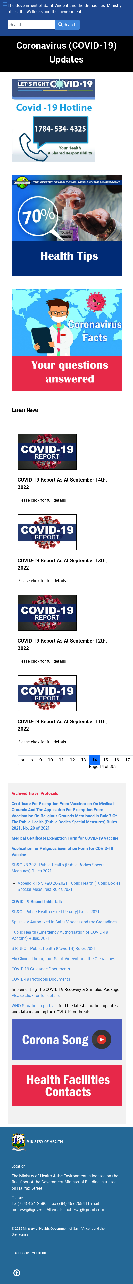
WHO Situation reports (32, 1005)
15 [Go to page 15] (105, 760)
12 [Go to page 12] (72, 760)
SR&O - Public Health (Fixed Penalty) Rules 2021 (56, 911)
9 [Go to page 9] (40, 760)
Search (67, 24)
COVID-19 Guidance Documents (41, 969)
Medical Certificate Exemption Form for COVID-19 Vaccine (65, 838)
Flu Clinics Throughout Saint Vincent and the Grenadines (63, 958)
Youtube (39, 1253)
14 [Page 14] (94, 760)
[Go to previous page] (32, 760)
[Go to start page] (23, 760)
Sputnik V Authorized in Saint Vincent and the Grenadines (64, 922)
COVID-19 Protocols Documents (41, 979)
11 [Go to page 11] (61, 760)
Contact (18, 1197)
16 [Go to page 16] (116, 760)
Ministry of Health (37, 1141)
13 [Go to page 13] (83, 760)
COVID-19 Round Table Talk (37, 901)
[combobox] (31, 25)
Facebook (21, 1253)
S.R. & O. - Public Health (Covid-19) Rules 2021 (54, 948)
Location (18, 1166)
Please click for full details (42, 500)
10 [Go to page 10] (50, 760)
